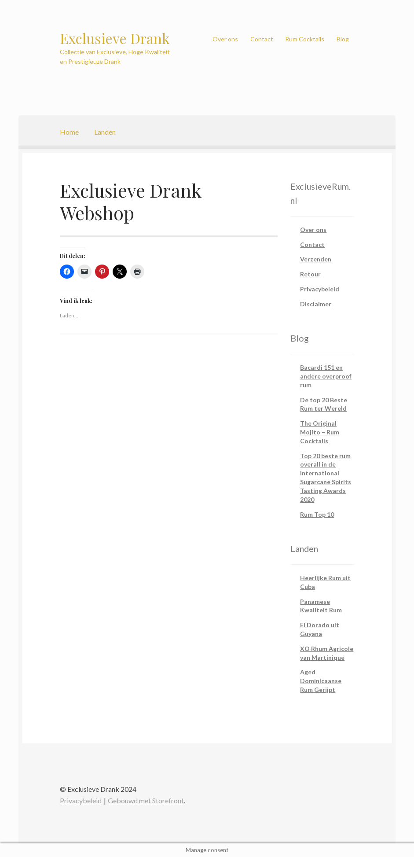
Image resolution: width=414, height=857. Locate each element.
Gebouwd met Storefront (146, 800)
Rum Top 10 (317, 514)
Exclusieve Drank (115, 38)
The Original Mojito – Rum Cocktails (319, 432)
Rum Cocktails (304, 39)
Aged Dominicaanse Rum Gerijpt (320, 680)
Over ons (225, 39)
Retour (310, 274)
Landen (105, 132)
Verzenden (315, 259)
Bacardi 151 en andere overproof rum (326, 376)
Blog (343, 39)
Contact (261, 39)
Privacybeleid (319, 289)
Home (69, 132)
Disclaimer (315, 304)
